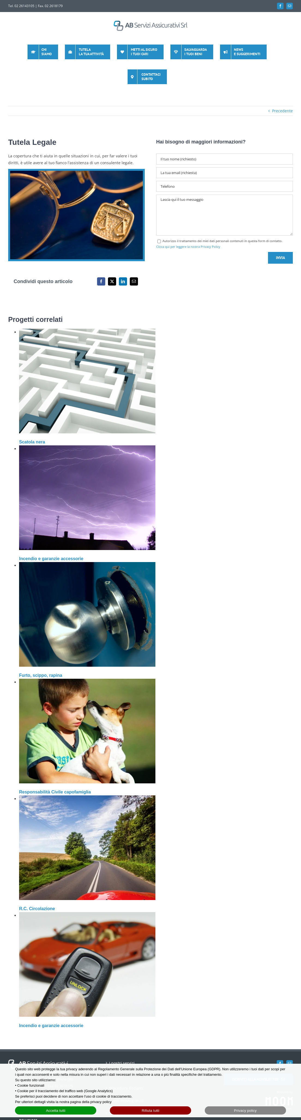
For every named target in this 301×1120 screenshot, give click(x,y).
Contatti (116, 1050)
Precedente (282, 110)
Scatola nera (32, 442)
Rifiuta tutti (150, 1111)
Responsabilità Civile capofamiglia (55, 792)
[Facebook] (101, 281)
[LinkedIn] (123, 281)
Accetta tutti (55, 1111)
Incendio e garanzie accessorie (51, 558)
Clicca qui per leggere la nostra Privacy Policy (188, 247)
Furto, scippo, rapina (40, 675)
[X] (112, 281)
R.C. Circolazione (37, 908)
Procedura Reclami (126, 1063)
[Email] (133, 281)
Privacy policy (245, 1111)
